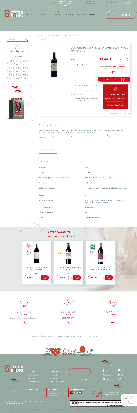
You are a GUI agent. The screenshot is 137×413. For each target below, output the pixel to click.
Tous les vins (17, 51)
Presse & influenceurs (58, 381)
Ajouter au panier (112, 79)
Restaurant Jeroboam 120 (56, 13)
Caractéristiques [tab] (46, 149)
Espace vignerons (79, 379)
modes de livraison (54, 392)
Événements (81, 14)
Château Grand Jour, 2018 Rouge (68, 268)
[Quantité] (120, 59)
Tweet (82, 65)
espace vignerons (111, 2)
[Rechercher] (17, 40)
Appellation (29, 14)
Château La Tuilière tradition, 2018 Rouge (100, 268)
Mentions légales (53, 395)
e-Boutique (111, 13)
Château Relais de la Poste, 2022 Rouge (36, 268)
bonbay (8, 410)
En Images (54, 378)
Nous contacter (31, 392)
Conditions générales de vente (57, 393)
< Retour (42, 39)
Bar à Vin (31, 378)
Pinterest (87, 65)
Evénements (54, 372)
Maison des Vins (41, 14)
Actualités (92, 14)
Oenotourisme (70, 14)
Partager (78, 65)
